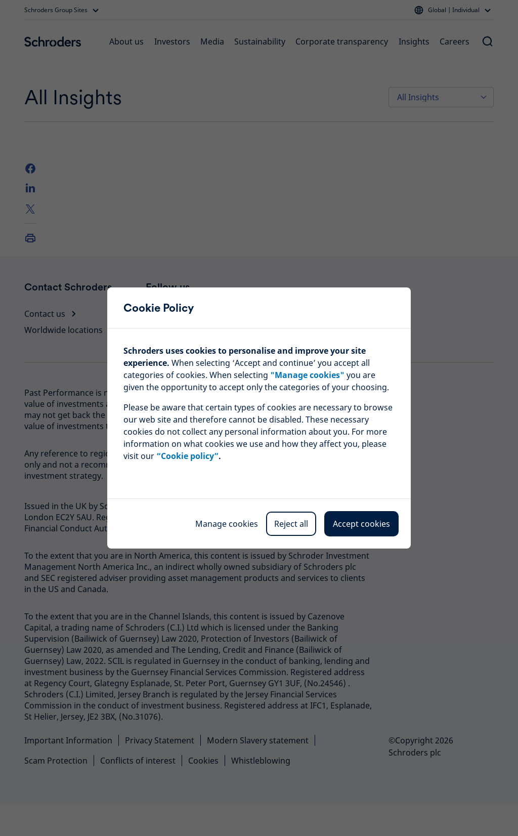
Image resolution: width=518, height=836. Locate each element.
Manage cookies (226, 523)
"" (307, 375)
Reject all (291, 523)
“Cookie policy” (187, 456)
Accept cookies (361, 523)
